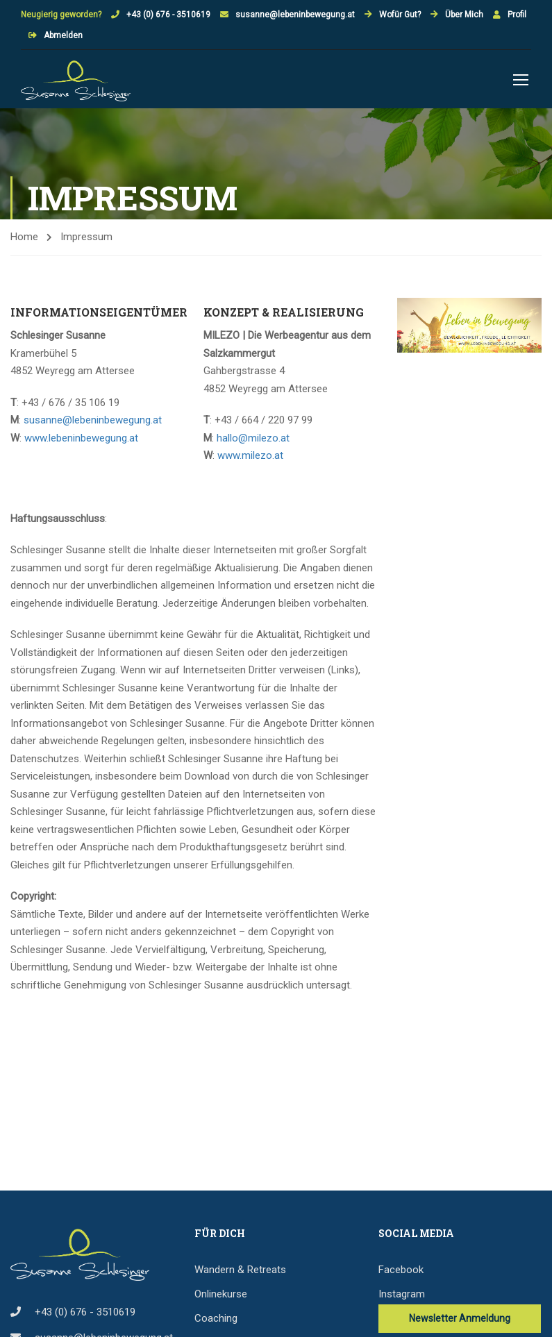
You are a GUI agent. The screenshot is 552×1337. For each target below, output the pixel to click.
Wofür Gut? (400, 14)
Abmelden (63, 35)
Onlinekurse (220, 1296)
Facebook (401, 1271)
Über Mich (464, 14)
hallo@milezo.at (253, 440)
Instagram (401, 1296)
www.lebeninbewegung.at (81, 440)
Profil (517, 14)
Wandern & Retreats (240, 1271)
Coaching (215, 1320)
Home (24, 239)
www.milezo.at (250, 457)
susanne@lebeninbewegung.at (295, 14)
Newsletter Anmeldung (459, 1320)
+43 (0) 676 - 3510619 (168, 14)
